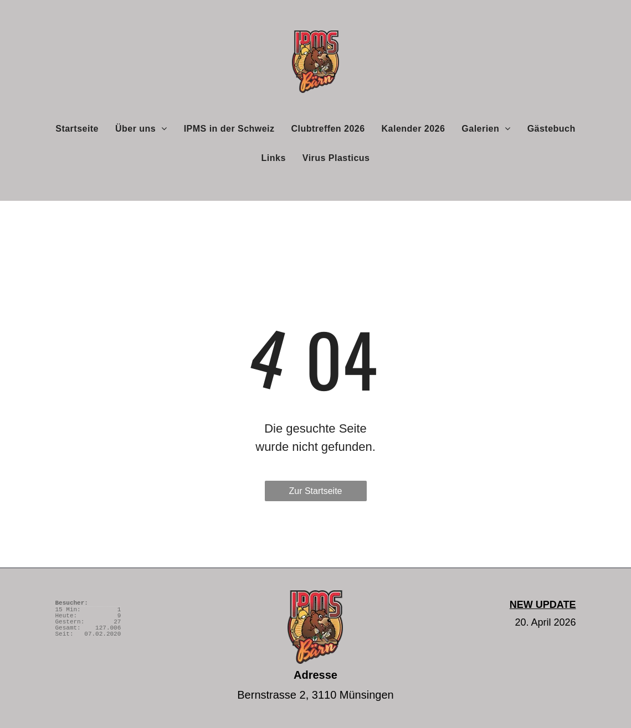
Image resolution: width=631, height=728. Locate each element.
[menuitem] (77, 128)
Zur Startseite (315, 491)
